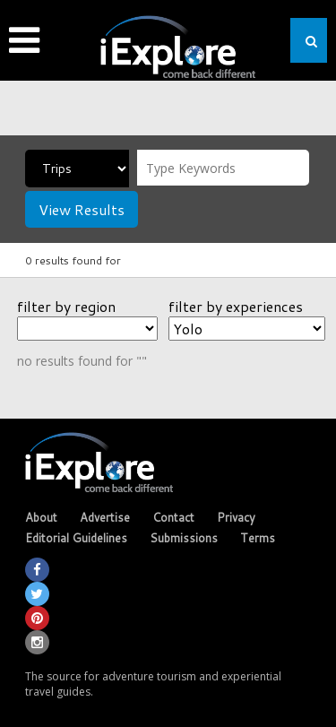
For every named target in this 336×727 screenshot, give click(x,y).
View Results (82, 209)
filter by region (66, 306)
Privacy (236, 517)
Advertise (105, 517)
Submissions (184, 538)
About (41, 517)
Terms (257, 538)
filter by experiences (235, 306)
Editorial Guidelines (76, 538)
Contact (173, 517)
